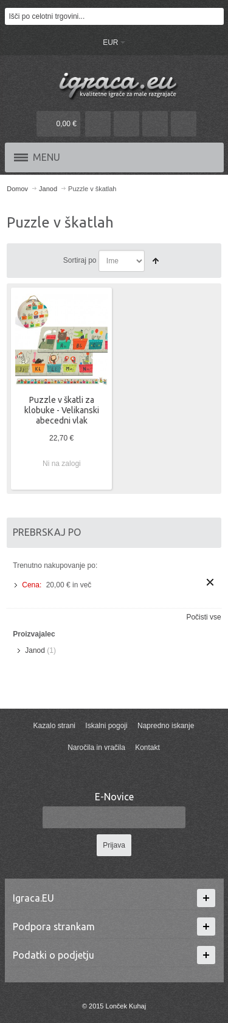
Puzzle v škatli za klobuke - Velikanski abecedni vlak (61, 410)
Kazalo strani (54, 725)
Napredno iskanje (165, 725)
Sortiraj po (80, 260)
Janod (35, 650)
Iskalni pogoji (106, 725)
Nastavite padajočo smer (156, 261)
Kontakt (147, 747)
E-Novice (114, 797)
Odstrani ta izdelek (210, 582)
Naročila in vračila (96, 747)
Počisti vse (203, 617)
